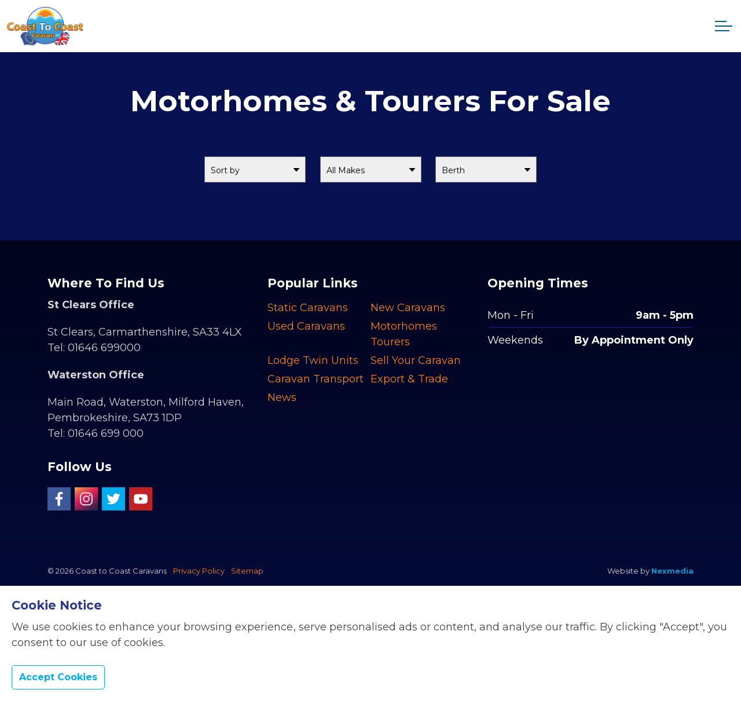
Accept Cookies (58, 677)
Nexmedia (672, 570)
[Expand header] (723, 26)
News (281, 397)
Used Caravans (306, 326)
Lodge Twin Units (312, 360)
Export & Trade (409, 379)
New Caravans (407, 307)
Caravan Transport (315, 379)
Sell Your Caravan (415, 360)
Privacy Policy (199, 570)
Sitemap (247, 570)
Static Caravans (307, 307)
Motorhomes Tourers (403, 334)
